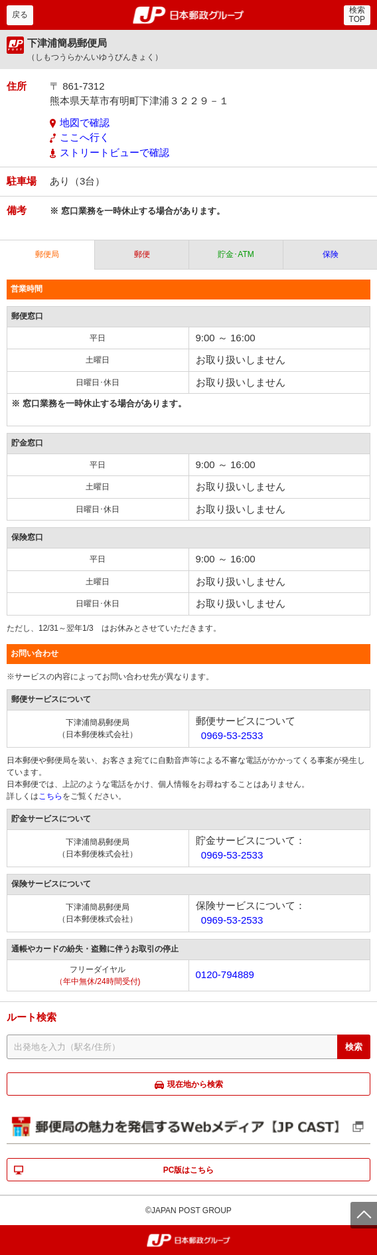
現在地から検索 (195, 1084)
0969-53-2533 (232, 735)
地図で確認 (85, 122)
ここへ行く (85, 137)
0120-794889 (225, 974)
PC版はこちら (188, 1170)
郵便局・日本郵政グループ (188, 15)
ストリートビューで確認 (114, 152)
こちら (50, 796)
